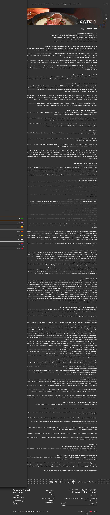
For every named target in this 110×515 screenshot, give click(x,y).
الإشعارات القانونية (49, 502)
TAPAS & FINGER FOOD (43, 4)
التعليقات (58, 4)
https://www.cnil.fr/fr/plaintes (88, 245)
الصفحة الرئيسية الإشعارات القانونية (88, 20)
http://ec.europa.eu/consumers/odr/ (87, 423)
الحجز (70, 4)
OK (64, 504)
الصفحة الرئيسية (76, 4)
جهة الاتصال (34, 4)
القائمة (52, 4)
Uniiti (80, 511)
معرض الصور (64, 4)
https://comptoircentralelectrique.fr (35, 53)
